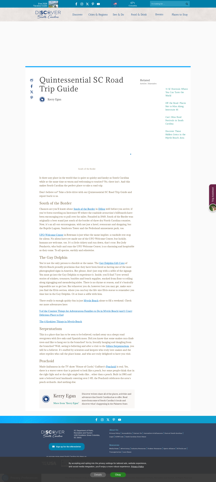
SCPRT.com (119, 437)
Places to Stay (180, 14)
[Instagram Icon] (82, 4)
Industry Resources (138, 448)
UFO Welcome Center (51, 234)
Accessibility (127, 433)
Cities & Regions (98, 14)
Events (159, 14)
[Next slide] (129, 138)
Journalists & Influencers (153, 433)
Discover (77, 14)
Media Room (114, 448)
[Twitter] (31, 92)
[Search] (170, 4)
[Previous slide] (45, 138)
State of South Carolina (173, 433)
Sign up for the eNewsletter (68, 446)
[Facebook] (31, 86)
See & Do (118, 14)
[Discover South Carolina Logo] (48, 14)
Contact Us (137, 433)
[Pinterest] (31, 97)
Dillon (101, 208)
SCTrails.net (181, 448)
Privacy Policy (114, 433)
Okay (118, 474)
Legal (111, 437)
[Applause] (31, 80)
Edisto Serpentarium (117, 346)
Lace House (127, 452)
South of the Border (84, 208)
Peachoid (111, 366)
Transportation (115, 452)
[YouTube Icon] (98, 4)
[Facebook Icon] (76, 4)
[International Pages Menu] (115, 4)
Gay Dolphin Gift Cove (112, 263)
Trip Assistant (212, 194)
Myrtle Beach (91, 300)
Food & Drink (139, 14)
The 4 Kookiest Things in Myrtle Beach (60, 321)
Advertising (125, 448)
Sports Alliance (169, 448)
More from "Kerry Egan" (66, 403)
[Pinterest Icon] (93, 4)
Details (98, 474)
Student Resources (155, 448)
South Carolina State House (135, 437)
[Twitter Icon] (87, 4)
